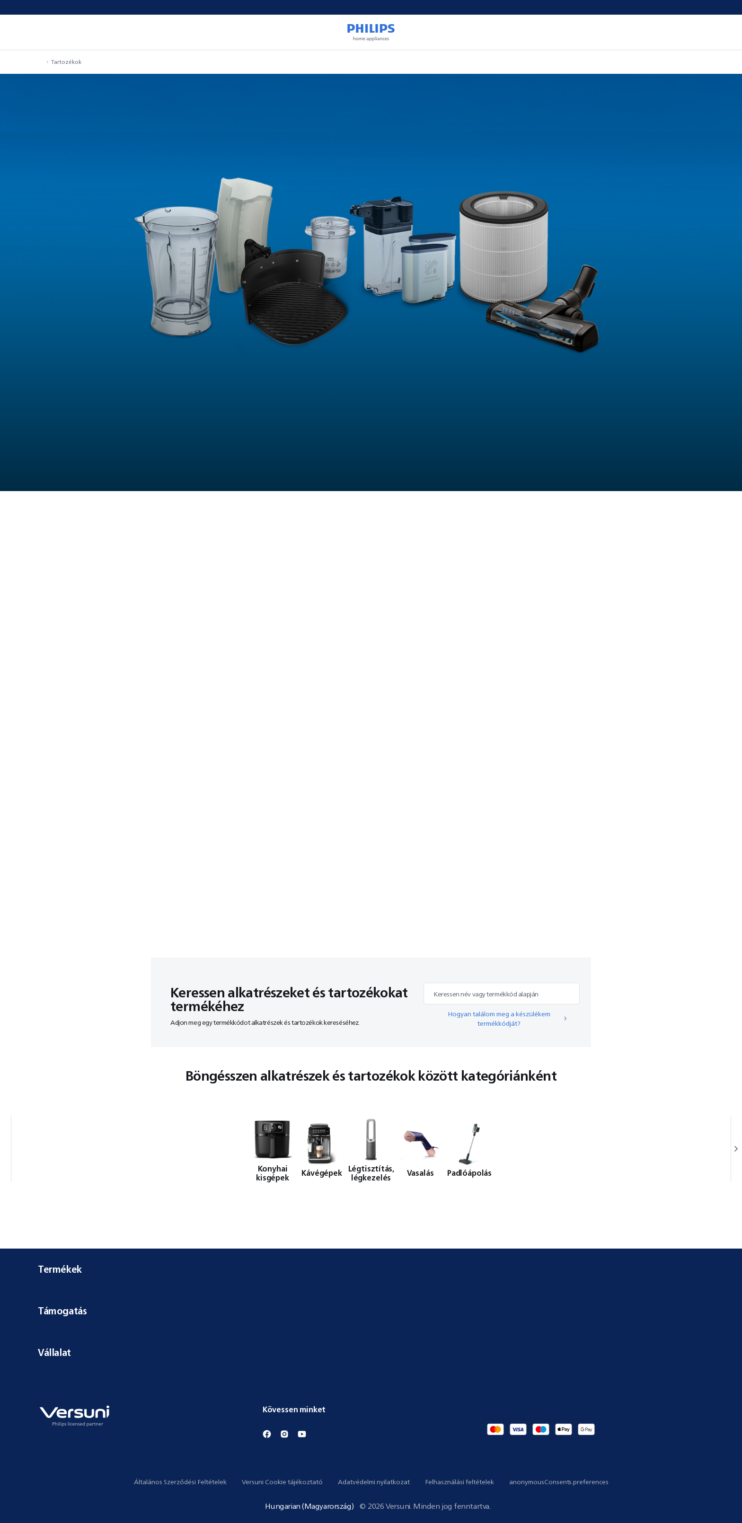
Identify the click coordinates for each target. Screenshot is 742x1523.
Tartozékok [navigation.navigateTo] (66, 61)
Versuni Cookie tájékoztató (282, 1482)
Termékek (371, 1269)
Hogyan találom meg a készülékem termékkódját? (508, 1018)
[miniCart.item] (721, 32)
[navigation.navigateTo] (41, 61)
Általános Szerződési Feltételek (180, 1482)
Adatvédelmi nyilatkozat (374, 1482)
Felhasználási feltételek (459, 1482)
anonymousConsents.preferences (559, 1482)
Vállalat (371, 1352)
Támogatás (371, 1311)
